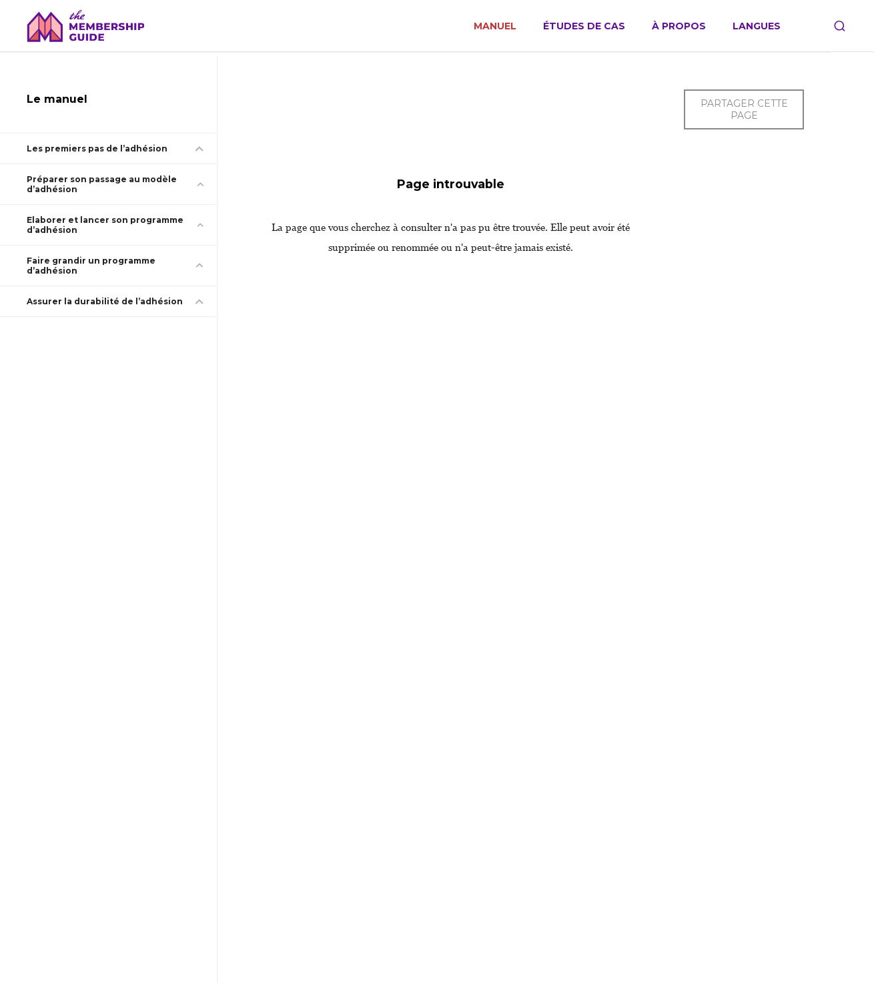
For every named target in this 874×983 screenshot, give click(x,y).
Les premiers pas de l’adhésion (97, 148)
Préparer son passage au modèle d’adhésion (102, 184)
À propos (679, 26)
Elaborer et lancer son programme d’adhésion (105, 225)
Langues (757, 26)
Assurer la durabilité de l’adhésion (105, 301)
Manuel (495, 26)
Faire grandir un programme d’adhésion (91, 266)
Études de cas (584, 26)
